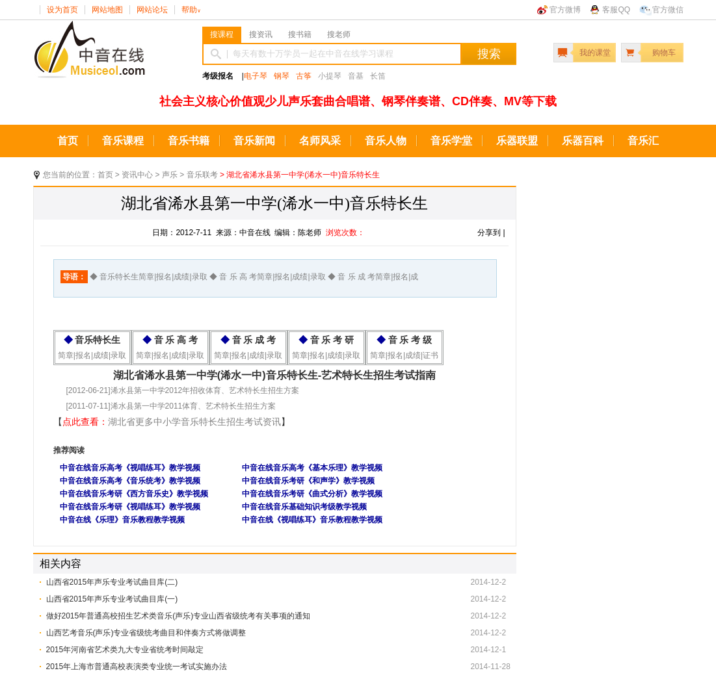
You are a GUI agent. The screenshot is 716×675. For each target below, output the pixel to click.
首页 (67, 140)
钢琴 (281, 76)
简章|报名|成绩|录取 (92, 355)
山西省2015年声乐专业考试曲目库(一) (112, 599)
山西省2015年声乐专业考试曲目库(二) (112, 582)
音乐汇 (643, 140)
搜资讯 (260, 34)
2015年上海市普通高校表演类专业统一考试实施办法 (137, 666)
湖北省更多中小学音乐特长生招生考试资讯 (194, 421)
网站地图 (107, 9)
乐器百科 (582, 140)
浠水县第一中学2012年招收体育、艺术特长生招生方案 (205, 390)
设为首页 (62, 9)
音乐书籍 (188, 140)
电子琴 (255, 76)
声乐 (170, 174)
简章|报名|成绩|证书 (404, 355)
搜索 (489, 53)
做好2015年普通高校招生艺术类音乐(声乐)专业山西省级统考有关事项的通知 (178, 615)
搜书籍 (300, 34)
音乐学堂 (451, 140)
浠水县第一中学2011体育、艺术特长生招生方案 (193, 406)
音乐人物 (385, 140)
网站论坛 (152, 9)
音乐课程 (123, 140)
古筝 (304, 76)
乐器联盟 (517, 140)
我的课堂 (595, 52)
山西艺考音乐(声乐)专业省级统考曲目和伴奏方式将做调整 (146, 632)
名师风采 (320, 140)
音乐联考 (202, 174)
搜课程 (221, 34)
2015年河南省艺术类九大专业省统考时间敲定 (125, 649)
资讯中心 (137, 174)
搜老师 (339, 34)
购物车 (664, 52)
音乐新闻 (254, 140)
